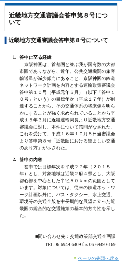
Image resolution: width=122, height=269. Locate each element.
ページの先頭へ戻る (98, 258)
